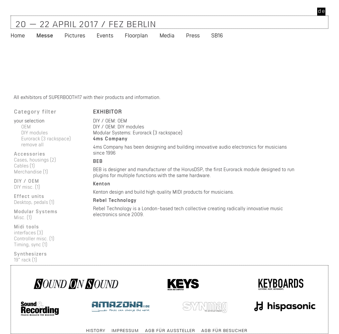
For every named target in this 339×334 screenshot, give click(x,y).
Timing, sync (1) (30, 244)
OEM (26, 126)
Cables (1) (24, 165)
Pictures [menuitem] (75, 71)
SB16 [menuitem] (217, 71)
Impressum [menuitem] (125, 330)
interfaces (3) (28, 232)
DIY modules (34, 132)
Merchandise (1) (31, 171)
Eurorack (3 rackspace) (46, 138)
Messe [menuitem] (44, 71)
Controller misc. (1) (34, 238)
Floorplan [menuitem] (136, 71)
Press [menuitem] (193, 71)
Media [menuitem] (167, 71)
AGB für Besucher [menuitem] (224, 330)
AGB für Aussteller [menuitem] (170, 330)
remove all (32, 144)
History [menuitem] (95, 330)
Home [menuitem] (18, 71)
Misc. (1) (23, 217)
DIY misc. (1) (27, 187)
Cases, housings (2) (35, 160)
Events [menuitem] (105, 71)
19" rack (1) (25, 259)
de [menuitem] (321, 11)
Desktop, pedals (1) (34, 202)
